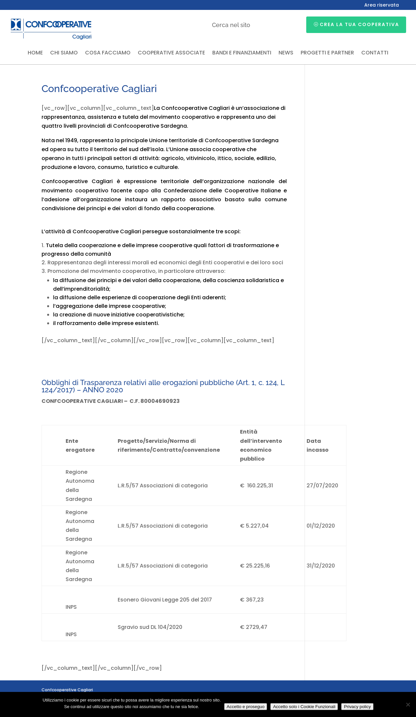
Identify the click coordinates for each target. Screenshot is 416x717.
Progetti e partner (327, 53)
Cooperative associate (171, 53)
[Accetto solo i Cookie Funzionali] (407, 704)
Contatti (374, 53)
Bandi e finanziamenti (241, 53)
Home (35, 53)
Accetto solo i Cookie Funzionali (304, 706)
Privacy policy (357, 706)
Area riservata (381, 5)
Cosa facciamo (108, 53)
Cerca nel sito (231, 24)
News (286, 53)
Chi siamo (64, 53)
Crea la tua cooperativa (359, 24)
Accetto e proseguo (246, 706)
